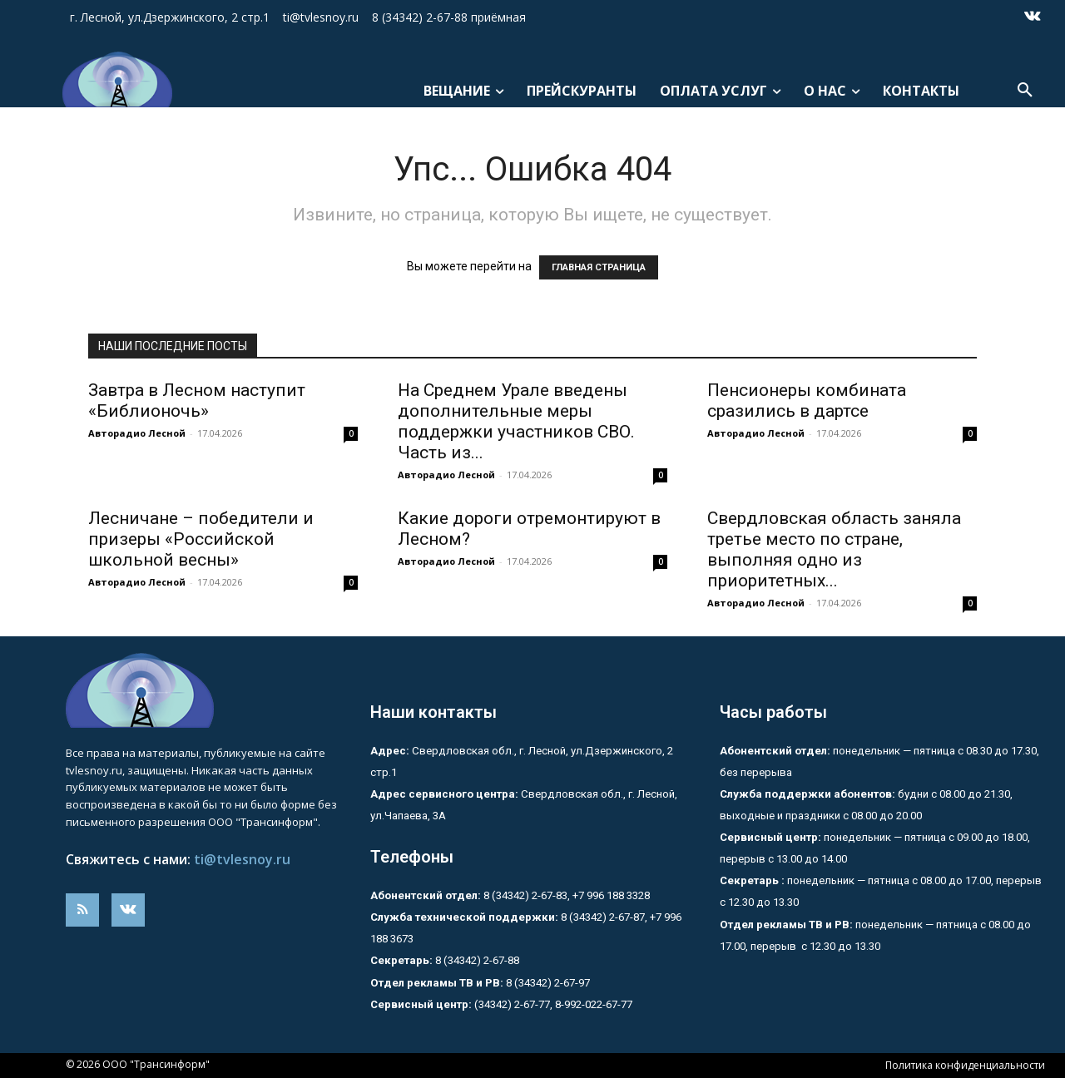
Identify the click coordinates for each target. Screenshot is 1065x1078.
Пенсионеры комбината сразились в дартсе (806, 400)
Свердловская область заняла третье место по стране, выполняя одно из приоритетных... (834, 549)
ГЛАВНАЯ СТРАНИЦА (599, 267)
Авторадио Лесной (137, 433)
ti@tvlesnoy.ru (242, 859)
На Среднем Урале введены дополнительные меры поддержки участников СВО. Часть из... (516, 421)
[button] (1025, 91)
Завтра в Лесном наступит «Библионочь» (196, 400)
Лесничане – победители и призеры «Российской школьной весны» (201, 539)
